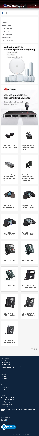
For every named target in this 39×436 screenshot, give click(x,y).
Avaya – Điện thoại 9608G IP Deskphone (28, 314)
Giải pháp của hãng (5, 378)
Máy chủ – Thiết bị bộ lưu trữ (9, 19)
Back (4, 13)
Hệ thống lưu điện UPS (8, 41)
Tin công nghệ (4, 389)
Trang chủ (9, 13)
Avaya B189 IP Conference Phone (8, 206)
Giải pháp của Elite (5, 376)
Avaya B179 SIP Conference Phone (28, 206)
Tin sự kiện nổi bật (5, 387)
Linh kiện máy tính (7, 37)
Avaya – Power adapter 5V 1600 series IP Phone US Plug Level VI (28, 177)
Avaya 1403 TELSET (9, 286)
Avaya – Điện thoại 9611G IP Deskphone (9, 314)
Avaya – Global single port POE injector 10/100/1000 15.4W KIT (9, 177)
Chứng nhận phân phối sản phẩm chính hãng (11, 366)
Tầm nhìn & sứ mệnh (5, 364)
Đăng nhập (34, 1)
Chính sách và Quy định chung (7, 367)
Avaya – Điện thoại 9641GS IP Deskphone (29, 287)
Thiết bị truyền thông (7, 28)
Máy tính (5, 22)
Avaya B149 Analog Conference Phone (28, 234)
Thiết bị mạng (6, 31)
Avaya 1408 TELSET (28, 260)
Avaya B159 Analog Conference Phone (9, 234)
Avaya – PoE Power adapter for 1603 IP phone (28, 147)
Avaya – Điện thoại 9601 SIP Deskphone (9, 341)
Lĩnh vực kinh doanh (5, 362)
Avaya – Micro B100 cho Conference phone (10, 146)
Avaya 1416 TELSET (9, 260)
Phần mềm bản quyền (7, 34)
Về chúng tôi (4, 360)
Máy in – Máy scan (7, 25)
